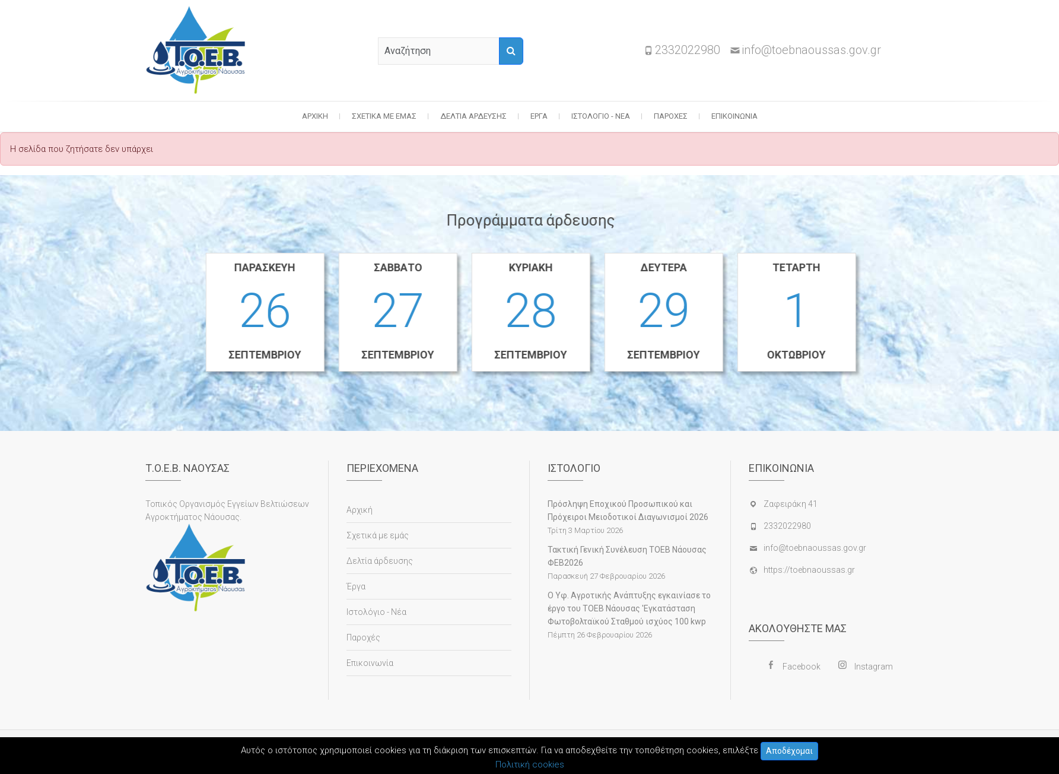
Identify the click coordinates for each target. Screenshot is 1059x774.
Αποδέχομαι (789, 751)
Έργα (539, 116)
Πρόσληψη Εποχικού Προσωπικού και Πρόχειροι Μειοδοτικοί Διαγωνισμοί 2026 (628, 510)
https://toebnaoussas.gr (809, 570)
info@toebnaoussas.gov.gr (811, 50)
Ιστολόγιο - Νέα (600, 116)
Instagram (873, 666)
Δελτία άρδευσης (473, 116)
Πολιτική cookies (529, 764)
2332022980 (687, 50)
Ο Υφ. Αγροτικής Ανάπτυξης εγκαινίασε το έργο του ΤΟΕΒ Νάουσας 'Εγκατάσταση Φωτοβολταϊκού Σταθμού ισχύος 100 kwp (629, 608)
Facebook (802, 666)
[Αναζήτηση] (511, 51)
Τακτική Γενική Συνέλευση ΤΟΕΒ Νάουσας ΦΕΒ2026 (627, 556)
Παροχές (671, 116)
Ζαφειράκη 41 (791, 504)
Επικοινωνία (734, 116)
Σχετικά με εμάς (384, 116)
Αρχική (315, 116)
